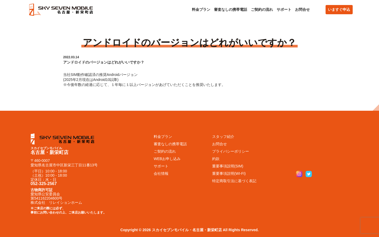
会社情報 (161, 173)
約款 (216, 159)
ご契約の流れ (262, 9)
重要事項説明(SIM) (227, 166)
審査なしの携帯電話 (230, 9)
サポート (284, 9)
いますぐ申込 (339, 9)
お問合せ (302, 9)
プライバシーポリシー (230, 151)
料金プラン (201, 9)
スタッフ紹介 (223, 136)
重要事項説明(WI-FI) (229, 173)
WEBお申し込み (167, 159)
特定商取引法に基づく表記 (234, 181)
